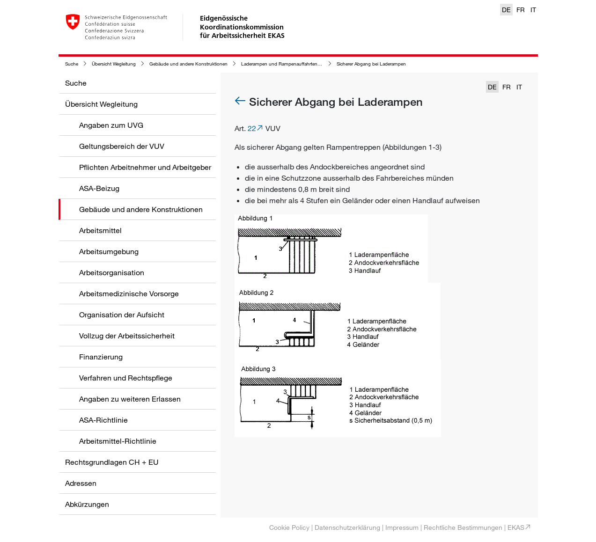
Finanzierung (101, 356)
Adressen (80, 483)
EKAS (516, 527)
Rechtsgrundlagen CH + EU (112, 462)
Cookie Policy (289, 527)
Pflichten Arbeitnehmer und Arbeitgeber (145, 167)
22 (252, 128)
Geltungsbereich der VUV (121, 146)
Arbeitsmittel (100, 230)
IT (533, 10)
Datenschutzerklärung (347, 527)
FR (520, 10)
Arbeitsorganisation (111, 272)
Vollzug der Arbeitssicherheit (127, 335)
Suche (71, 64)
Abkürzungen (87, 504)
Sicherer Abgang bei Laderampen (371, 64)
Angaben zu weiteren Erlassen (130, 398)
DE (506, 10)
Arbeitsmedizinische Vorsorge (129, 293)
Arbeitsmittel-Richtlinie (117, 441)
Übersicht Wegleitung (114, 64)
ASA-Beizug (99, 188)
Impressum (402, 527)
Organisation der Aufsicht (121, 314)
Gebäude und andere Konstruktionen (188, 64)
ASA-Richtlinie (103, 420)
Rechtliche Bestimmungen (463, 527)
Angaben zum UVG (111, 125)
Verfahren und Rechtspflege (125, 377)
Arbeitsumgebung (109, 251)
